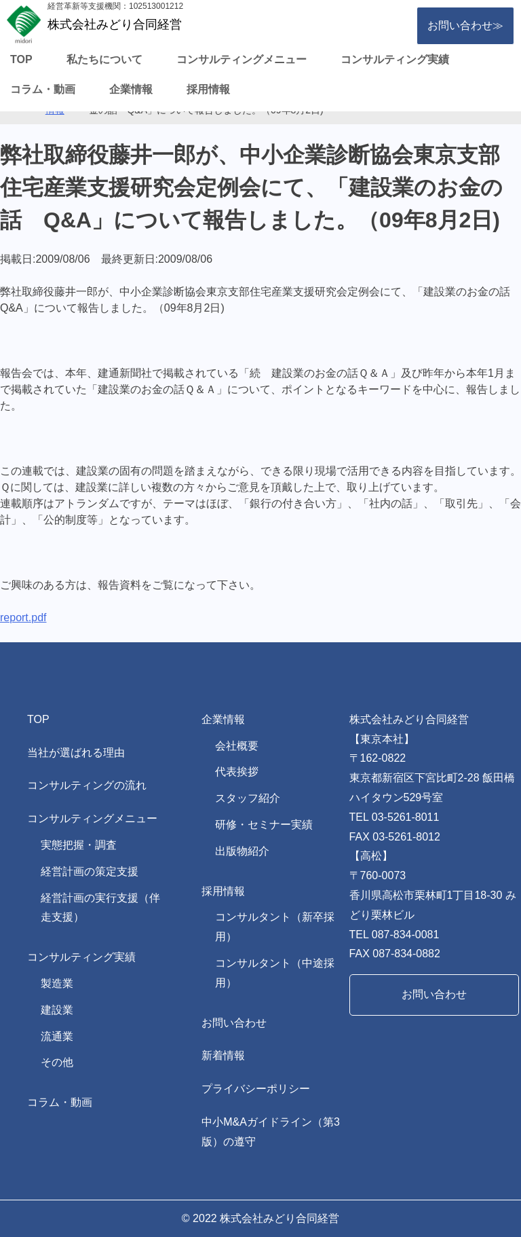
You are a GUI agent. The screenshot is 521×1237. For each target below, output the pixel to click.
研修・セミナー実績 (264, 824)
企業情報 (131, 89)
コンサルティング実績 (395, 59)
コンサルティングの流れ (87, 785)
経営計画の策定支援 (89, 871)
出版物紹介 (242, 851)
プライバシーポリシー (255, 1088)
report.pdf (23, 617)
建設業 (57, 1010)
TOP (21, 59)
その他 (57, 1062)
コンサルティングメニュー (241, 59)
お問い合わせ (234, 1023)
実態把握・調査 (79, 845)
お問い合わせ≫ (465, 25)
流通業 (57, 1036)
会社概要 (236, 746)
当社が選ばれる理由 (76, 752)
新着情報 (223, 1055)
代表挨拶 (236, 771)
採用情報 (208, 89)
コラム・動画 (42, 89)
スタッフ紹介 (247, 798)
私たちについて (104, 59)
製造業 (57, 983)
